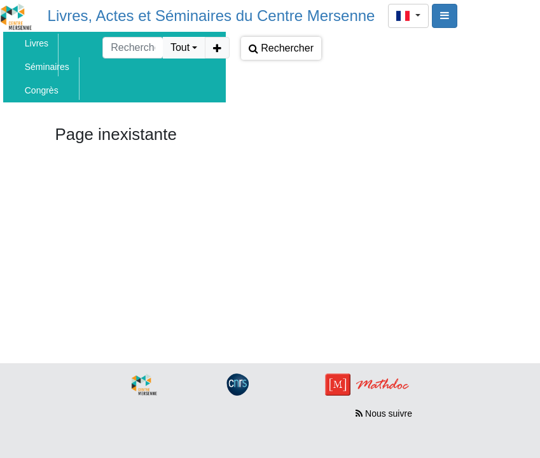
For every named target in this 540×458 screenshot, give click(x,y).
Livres (36, 43)
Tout (180, 47)
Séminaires (47, 67)
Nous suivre (384, 413)
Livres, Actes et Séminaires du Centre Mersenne (211, 15)
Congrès (42, 90)
